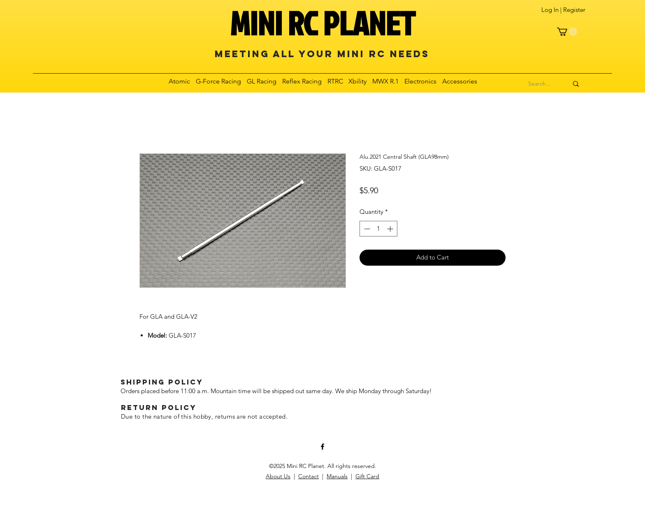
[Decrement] (366, 228)
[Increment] (391, 228)
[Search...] (539, 84)
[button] (567, 32)
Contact (308, 476)
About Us (278, 476)
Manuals (337, 476)
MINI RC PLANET (322, 23)
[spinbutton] (378, 228)
